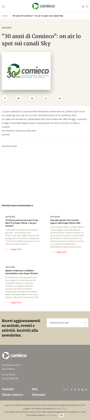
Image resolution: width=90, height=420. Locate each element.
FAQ (35, 389)
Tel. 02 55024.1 (9, 374)
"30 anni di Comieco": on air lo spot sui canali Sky (37, 15)
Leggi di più (16, 249)
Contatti (8, 389)
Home (5, 15)
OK (61, 415)
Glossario (38, 395)
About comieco (12, 395)
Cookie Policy (61, 408)
